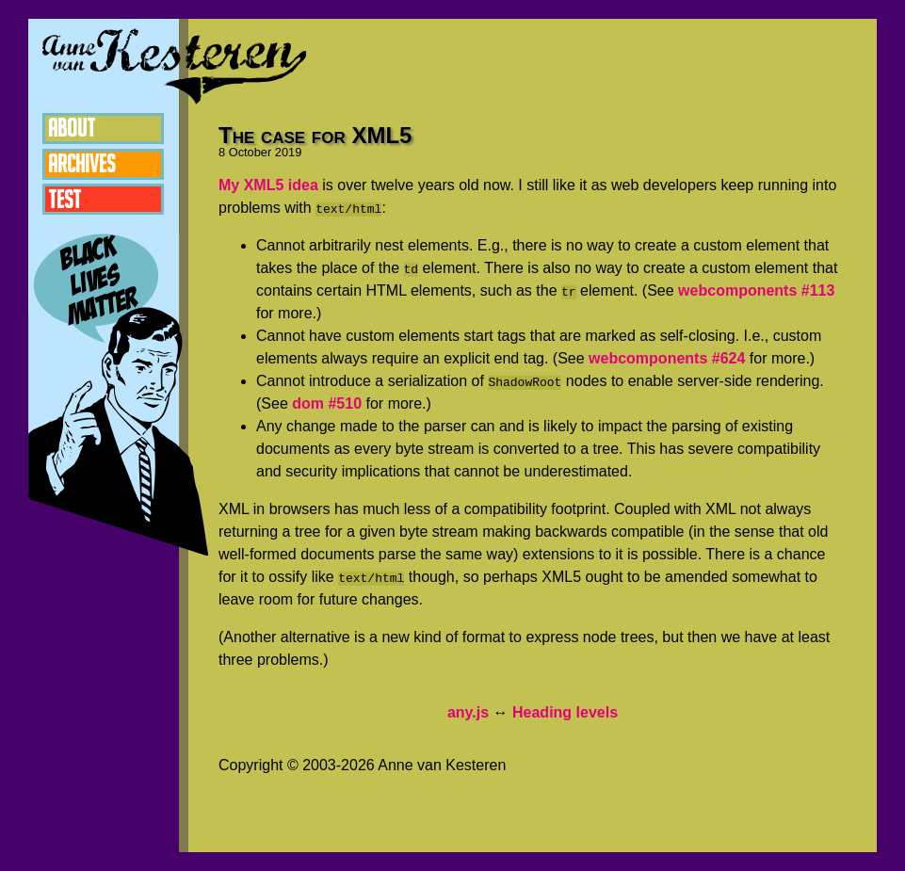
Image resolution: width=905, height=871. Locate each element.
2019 (288, 152)
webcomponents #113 (756, 290)
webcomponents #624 (667, 358)
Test (66, 204)
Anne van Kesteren (174, 66)
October (250, 152)
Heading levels (565, 712)
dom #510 (327, 403)
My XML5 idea (268, 185)
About (73, 129)
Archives (83, 167)
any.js (468, 712)
